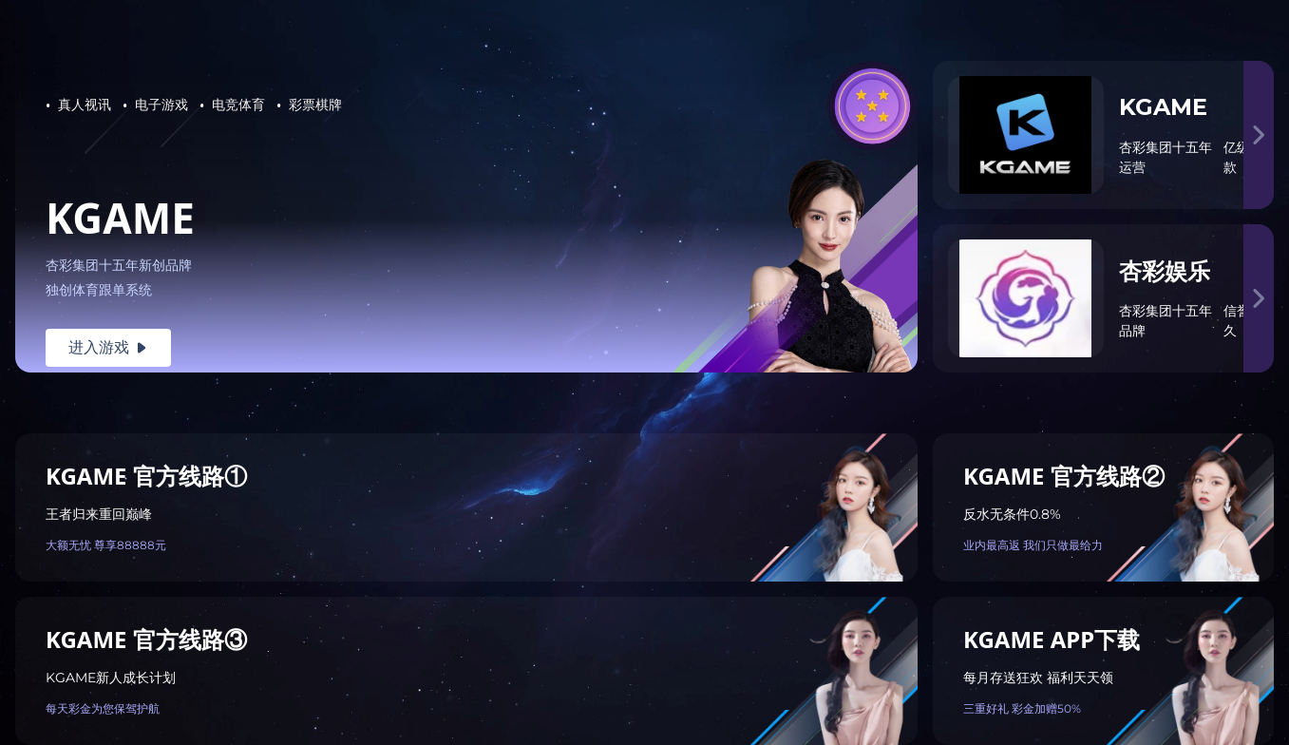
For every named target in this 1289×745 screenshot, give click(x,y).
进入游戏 (108, 347)
